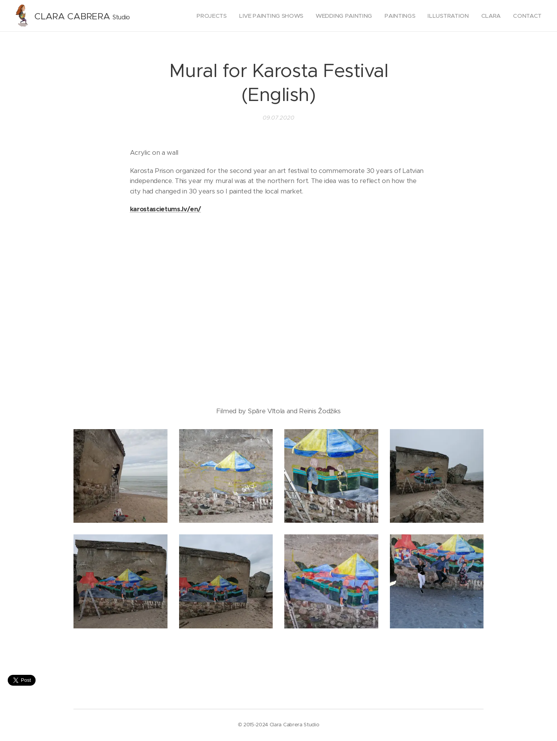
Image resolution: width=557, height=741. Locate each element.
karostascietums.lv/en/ (165, 209)
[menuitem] (205, 16)
